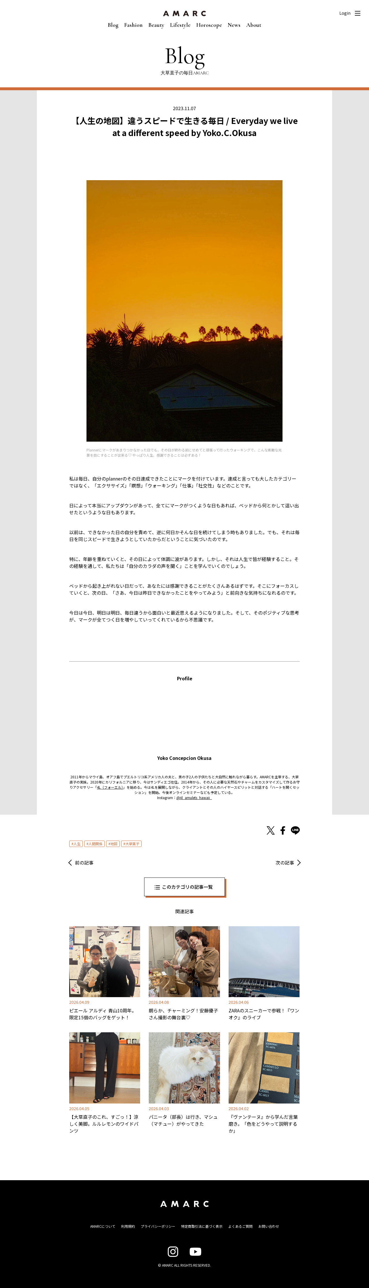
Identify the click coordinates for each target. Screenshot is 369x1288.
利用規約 (128, 1226)
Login (345, 13)
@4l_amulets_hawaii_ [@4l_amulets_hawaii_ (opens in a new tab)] (194, 797)
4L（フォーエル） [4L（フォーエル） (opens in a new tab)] (110, 787)
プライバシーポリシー (158, 1226)
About (253, 25)
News (234, 25)
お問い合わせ (268, 1226)
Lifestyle (180, 25)
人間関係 (95, 843)
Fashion (133, 25)
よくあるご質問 (240, 1226)
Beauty (156, 25)
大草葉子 (132, 843)
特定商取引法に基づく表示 (202, 1226)
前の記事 (84, 862)
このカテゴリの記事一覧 (187, 886)
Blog (113, 25)
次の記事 (285, 862)
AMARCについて (102, 1226)
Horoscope (209, 25)
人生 (77, 843)
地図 (113, 843)
